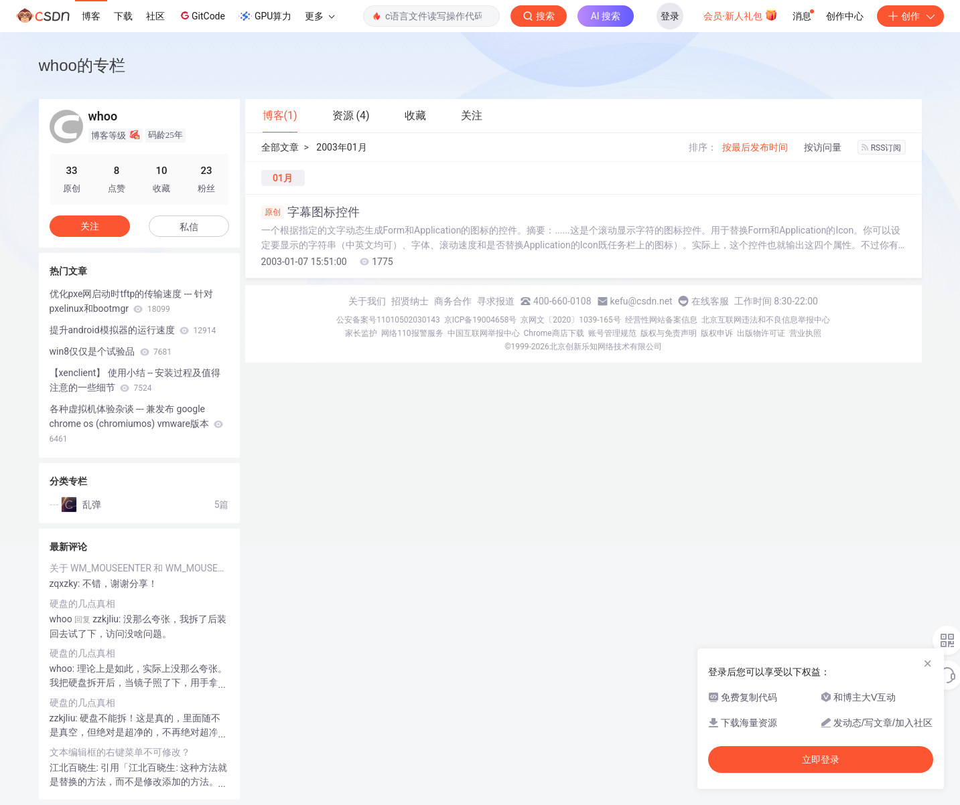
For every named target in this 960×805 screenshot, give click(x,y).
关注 (89, 226)
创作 (910, 16)
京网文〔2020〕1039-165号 (571, 320)
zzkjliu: (65, 718)
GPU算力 (264, 16)
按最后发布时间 (755, 147)
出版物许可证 (761, 333)
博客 (91, 16)
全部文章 (280, 147)
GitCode (201, 15)
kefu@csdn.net (641, 301)
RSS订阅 (882, 148)
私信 (189, 226)
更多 (319, 16)
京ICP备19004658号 (480, 320)
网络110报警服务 (412, 333)
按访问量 (822, 147)
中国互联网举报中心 (484, 333)
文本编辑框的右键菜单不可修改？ (120, 752)
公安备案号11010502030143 (387, 320)
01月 (283, 178)
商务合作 (453, 301)
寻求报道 (496, 301)
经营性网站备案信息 (661, 320)
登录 (670, 16)
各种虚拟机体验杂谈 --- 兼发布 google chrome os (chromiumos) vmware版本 (137, 424)
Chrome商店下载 (554, 333)
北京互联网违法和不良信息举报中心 (765, 320)
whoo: (63, 668)
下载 (123, 16)
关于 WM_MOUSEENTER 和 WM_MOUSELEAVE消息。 (139, 568)
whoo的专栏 (82, 65)
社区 (155, 16)
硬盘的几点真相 (82, 603)
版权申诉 (717, 333)
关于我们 (367, 301)
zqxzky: (66, 583)
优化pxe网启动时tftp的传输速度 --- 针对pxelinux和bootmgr (131, 301)
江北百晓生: (75, 767)
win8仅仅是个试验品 (111, 351)
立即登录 (820, 759)
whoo (61, 619)
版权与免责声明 (668, 333)
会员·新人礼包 (740, 14)
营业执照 (805, 333)
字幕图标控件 (310, 212)
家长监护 (361, 333)
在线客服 (710, 301)
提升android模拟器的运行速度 (133, 330)
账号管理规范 (612, 333)
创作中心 (845, 16)
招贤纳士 (410, 301)
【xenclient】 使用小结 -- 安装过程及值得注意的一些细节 (135, 380)
